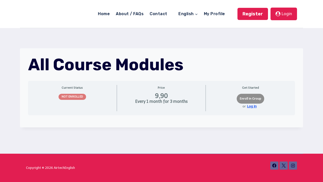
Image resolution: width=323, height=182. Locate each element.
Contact (158, 13)
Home (104, 13)
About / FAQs (130, 13)
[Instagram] (293, 166)
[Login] (284, 14)
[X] (284, 166)
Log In (252, 106)
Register (253, 14)
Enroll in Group (250, 98)
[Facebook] (274, 166)
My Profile (214, 13)
